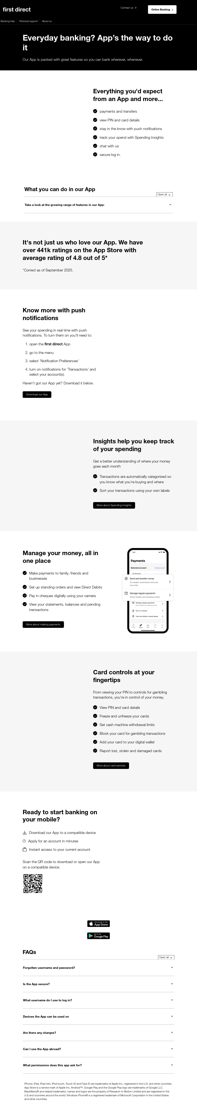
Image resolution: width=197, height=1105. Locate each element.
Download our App (37, 381)
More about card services (58, 732)
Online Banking (162, 9)
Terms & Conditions (90, 1081)
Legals (6, 1081)
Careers (135, 1081)
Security (60, 1081)
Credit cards (38, 21)
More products (81, 21)
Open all (164, 194)
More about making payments (43, 598)
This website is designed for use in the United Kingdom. (24, 1096)
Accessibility (45, 1081)
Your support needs (116, 1081)
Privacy (18, 1081)
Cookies (30, 1081)
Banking (6, 21)
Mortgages (21, 21)
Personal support (122, 21)
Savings (65, 21)
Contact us (129, 7)
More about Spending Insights (61, 479)
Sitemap (148, 1081)
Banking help (101, 21)
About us (140, 21)
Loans (53, 21)
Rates (71, 1081)
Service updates (181, 1081)
